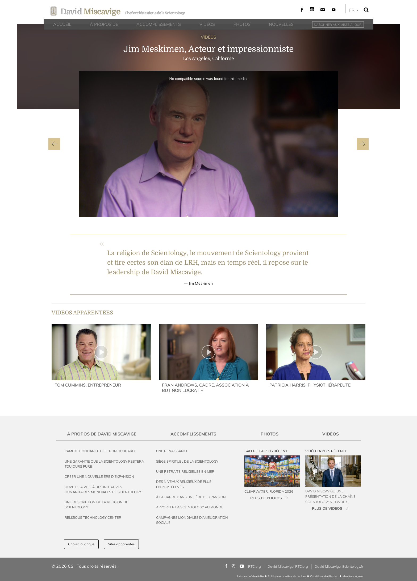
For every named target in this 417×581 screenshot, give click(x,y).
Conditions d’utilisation (324, 576)
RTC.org (254, 566)
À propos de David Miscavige (101, 434)
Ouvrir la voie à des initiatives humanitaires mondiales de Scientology (103, 489)
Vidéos (330, 434)
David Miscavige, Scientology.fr (339, 566)
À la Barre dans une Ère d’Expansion (191, 497)
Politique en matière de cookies (287, 576)
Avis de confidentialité (250, 576)
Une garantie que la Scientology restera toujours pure (104, 463)
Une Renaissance (172, 451)
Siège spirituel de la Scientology (187, 461)
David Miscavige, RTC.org (288, 566)
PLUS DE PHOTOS (266, 498)
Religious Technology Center (93, 517)
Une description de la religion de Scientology (96, 504)
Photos (269, 434)
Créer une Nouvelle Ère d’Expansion (99, 476)
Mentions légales (353, 576)
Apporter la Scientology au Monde (189, 507)
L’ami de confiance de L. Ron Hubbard (100, 451)
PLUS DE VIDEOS (327, 508)
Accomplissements (193, 434)
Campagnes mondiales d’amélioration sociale (192, 520)
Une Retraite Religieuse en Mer (185, 471)
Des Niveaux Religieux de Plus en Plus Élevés (183, 484)
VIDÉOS (208, 37)
